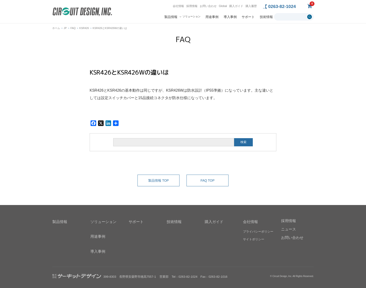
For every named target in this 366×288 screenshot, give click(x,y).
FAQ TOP (208, 180)
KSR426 (84, 28)
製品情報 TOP (158, 180)
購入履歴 (251, 6)
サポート (248, 16)
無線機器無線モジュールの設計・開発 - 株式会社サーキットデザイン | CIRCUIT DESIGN (82, 12)
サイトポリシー (253, 239)
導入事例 (230, 16)
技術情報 (266, 16)
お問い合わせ (208, 6)
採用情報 (191, 6)
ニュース (288, 229)
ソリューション (192, 16)
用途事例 (211, 16)
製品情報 (170, 16)
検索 (243, 142)
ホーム (56, 28)
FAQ (73, 28)
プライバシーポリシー (258, 231)
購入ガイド (236, 6)
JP (65, 28)
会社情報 (178, 6)
